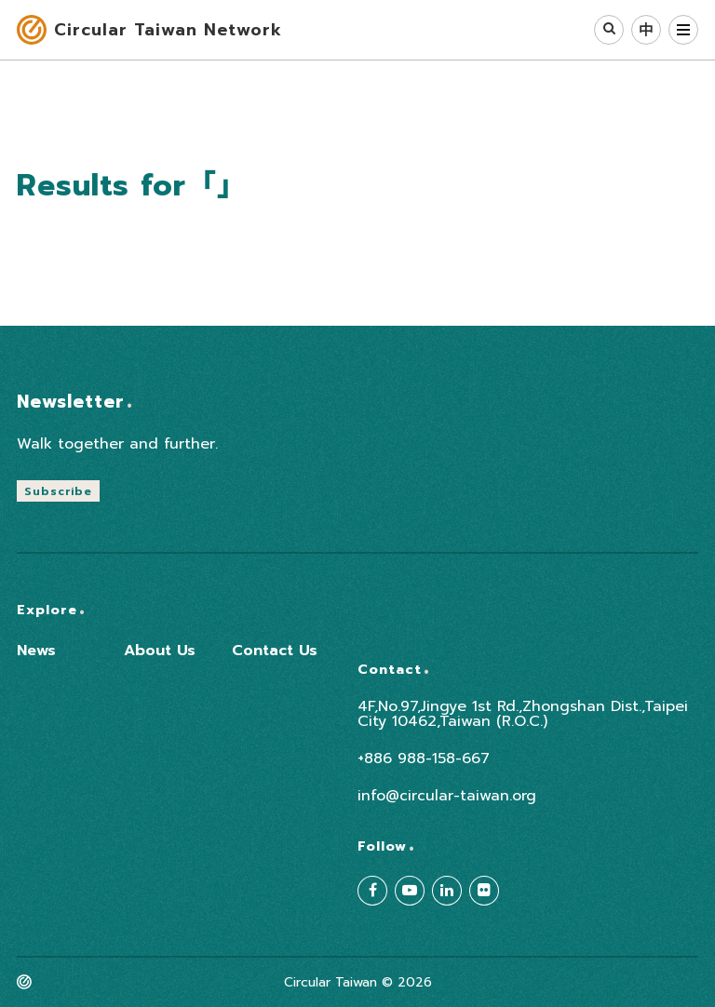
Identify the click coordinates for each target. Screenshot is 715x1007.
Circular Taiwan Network (168, 30)
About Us (160, 650)
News (36, 650)
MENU (683, 30)
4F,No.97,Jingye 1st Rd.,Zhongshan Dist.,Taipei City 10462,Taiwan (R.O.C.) (523, 714)
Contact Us (274, 650)
